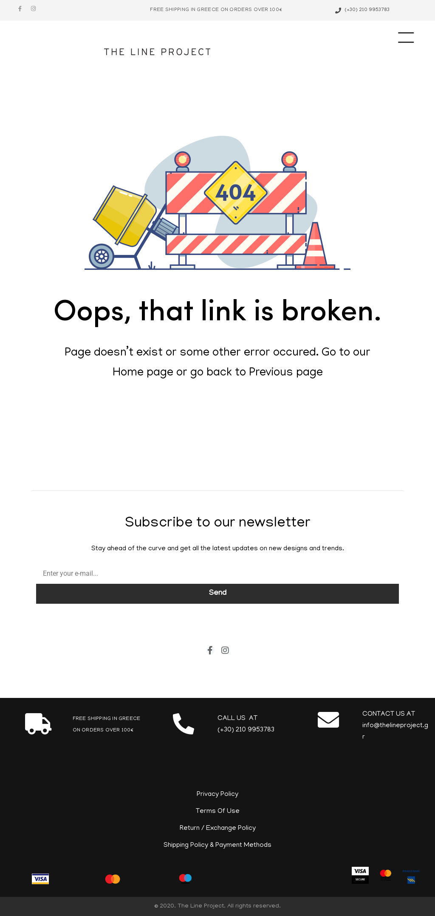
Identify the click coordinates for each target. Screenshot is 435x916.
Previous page (286, 373)
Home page (143, 373)
